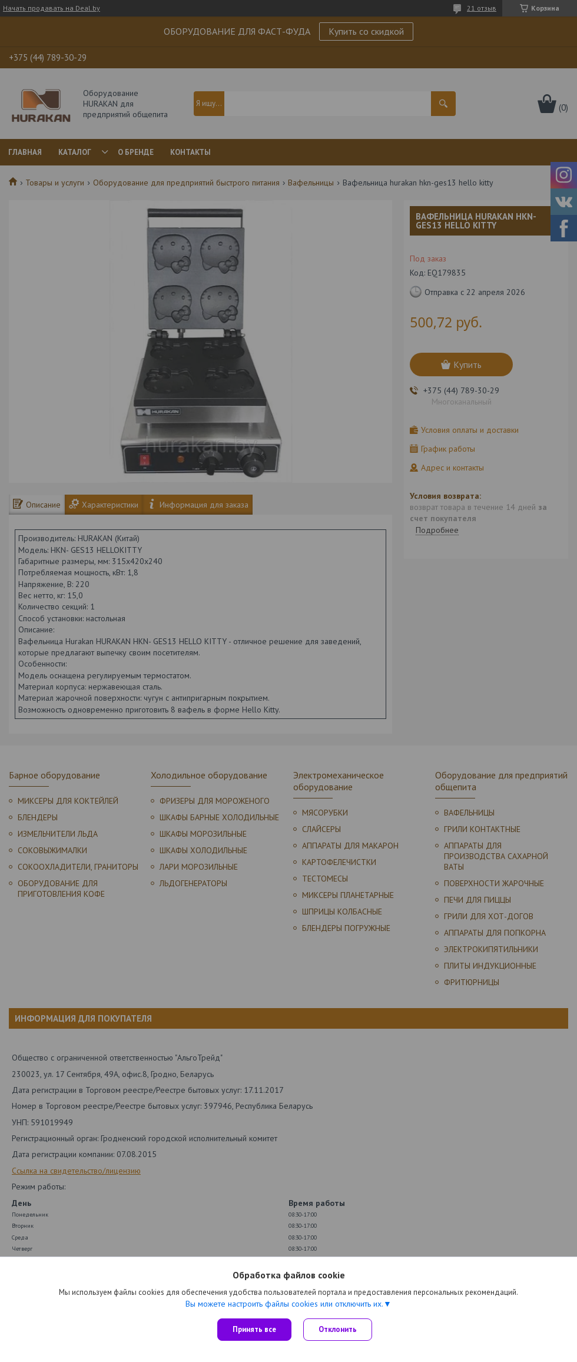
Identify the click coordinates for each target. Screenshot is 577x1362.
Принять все (254, 1329)
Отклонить (338, 1329)
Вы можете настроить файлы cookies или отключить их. (284, 1303)
